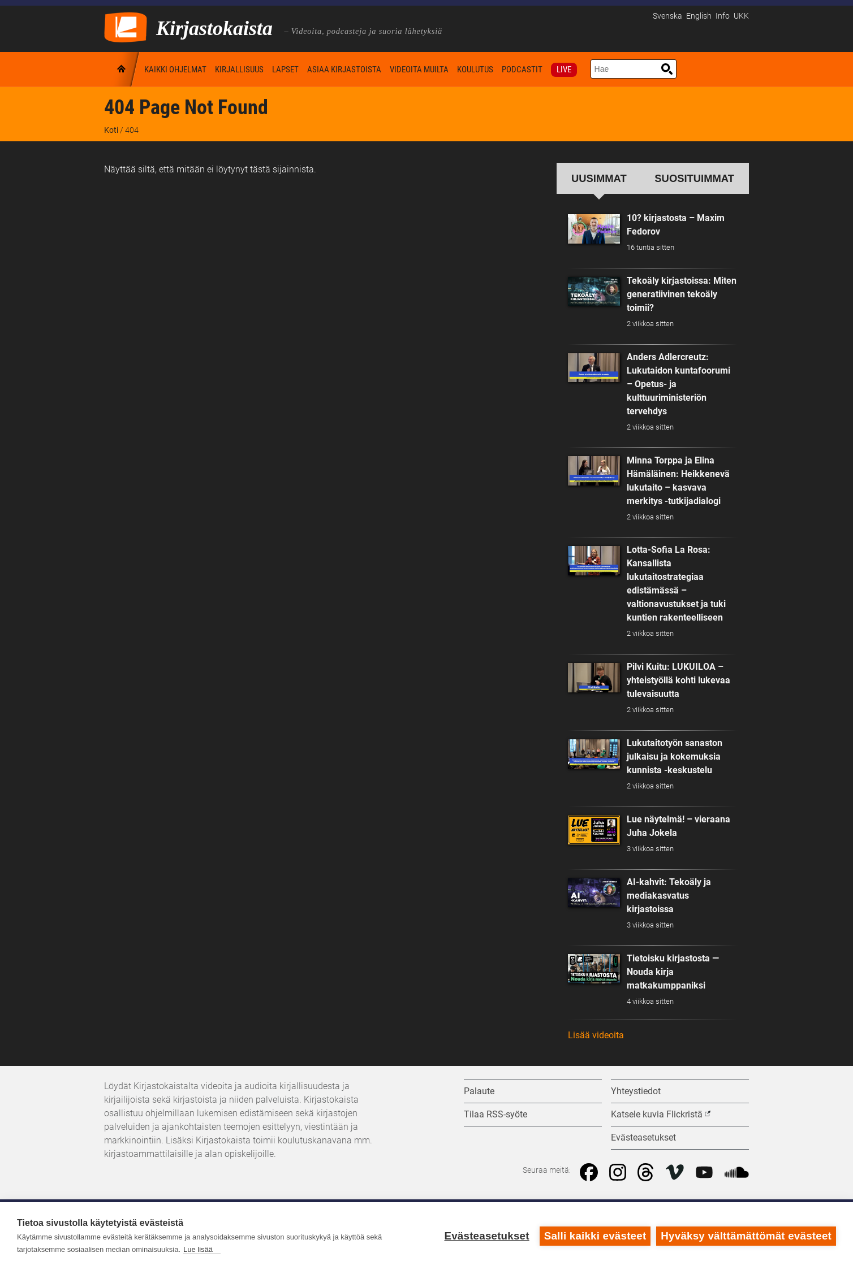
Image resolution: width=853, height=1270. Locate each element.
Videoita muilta (419, 69)
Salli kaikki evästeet (595, 1236)
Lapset (285, 69)
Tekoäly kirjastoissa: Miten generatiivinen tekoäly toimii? (681, 294)
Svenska (667, 16)
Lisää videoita (596, 1035)
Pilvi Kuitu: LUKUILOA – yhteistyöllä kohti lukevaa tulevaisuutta (678, 680)
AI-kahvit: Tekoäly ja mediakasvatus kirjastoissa (669, 895)
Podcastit (522, 69)
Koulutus (475, 69)
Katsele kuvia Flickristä (657, 1114)
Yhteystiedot (636, 1091)
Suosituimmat (694, 178)
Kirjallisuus (239, 69)
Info (723, 16)
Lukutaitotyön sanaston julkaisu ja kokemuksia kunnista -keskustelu (674, 756)
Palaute (479, 1091)
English (699, 16)
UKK (741, 16)
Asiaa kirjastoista (344, 69)
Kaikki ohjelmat (175, 69)
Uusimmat (599, 178)
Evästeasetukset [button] (643, 1137)
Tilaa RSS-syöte (495, 1114)
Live (564, 69)
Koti (122, 69)
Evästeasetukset (486, 1236)
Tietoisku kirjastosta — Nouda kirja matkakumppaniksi (673, 972)
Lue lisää (198, 1249)
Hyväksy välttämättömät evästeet (746, 1236)
